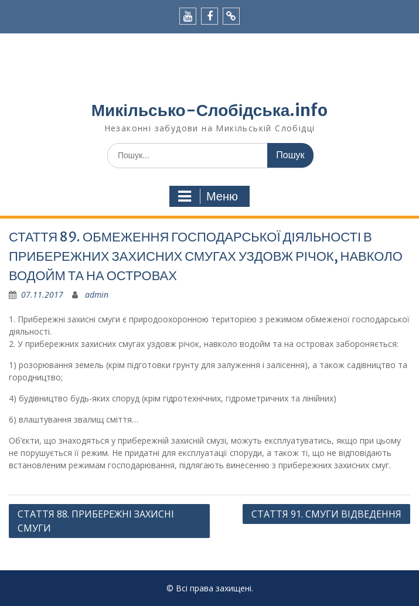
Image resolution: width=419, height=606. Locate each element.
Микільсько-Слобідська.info (209, 110)
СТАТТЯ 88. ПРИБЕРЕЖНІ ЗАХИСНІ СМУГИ (96, 521)
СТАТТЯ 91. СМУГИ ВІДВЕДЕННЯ (326, 514)
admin (96, 294)
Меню (208, 196)
